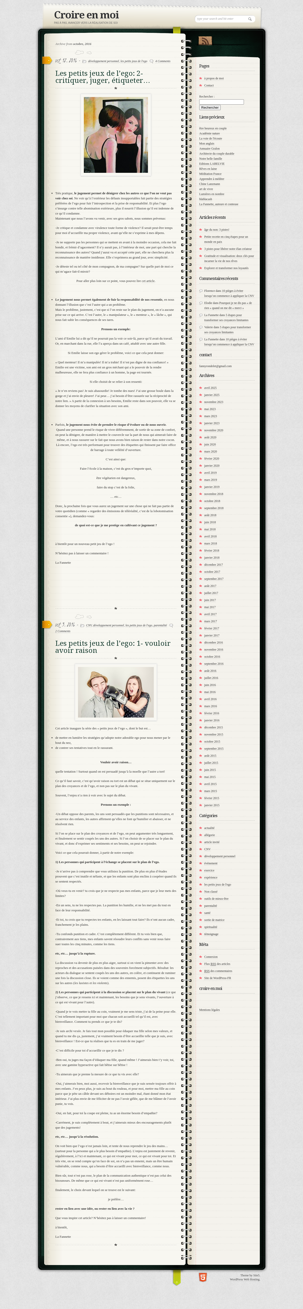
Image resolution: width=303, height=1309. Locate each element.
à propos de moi (214, 78)
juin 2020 (210, 444)
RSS (205, 39)
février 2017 (211, 628)
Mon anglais (206, 143)
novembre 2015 (213, 734)
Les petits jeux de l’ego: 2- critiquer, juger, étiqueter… (102, 77)
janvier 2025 (211, 395)
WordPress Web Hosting (245, 1279)
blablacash (205, 199)
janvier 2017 (211, 635)
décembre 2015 (213, 727)
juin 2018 (210, 522)
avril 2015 (210, 784)
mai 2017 (210, 607)
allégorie (209, 835)
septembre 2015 (213, 748)
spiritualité (210, 927)
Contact (209, 85)
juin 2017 (210, 600)
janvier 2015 (211, 805)
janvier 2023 (211, 423)
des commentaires (218, 971)
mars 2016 (210, 706)
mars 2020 (210, 451)
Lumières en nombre (211, 194)
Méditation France (210, 174)
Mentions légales (209, 1010)
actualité (209, 828)
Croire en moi (86, 15)
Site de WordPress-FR (217, 978)
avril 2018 (210, 536)
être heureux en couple (213, 128)
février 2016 (211, 713)
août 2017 (210, 586)
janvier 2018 (211, 557)
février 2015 (211, 798)
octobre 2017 (212, 572)
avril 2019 (210, 472)
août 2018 (210, 515)
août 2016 (210, 671)
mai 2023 (210, 409)
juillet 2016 (211, 678)
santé (207, 913)
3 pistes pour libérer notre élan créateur (228, 249)
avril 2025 (210, 388)
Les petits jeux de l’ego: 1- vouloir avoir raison (113, 647)
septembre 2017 (213, 579)
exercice (209, 870)
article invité (211, 842)
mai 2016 (210, 692)
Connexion (211, 957)
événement (210, 863)
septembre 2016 (213, 663)
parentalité (160, 625)
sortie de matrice (214, 920)
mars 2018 (210, 543)
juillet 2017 (211, 593)
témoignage (211, 934)
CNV (89, 625)
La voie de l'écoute (210, 138)
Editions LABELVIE (212, 163)
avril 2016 (210, 699)
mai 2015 (210, 777)
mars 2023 (210, 416)
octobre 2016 (212, 656)
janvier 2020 (211, 465)
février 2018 (211, 550)
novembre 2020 (213, 430)
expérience (210, 877)
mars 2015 (210, 791)
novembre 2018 (213, 494)
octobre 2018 (212, 501)
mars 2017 (210, 621)
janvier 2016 (211, 720)
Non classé (210, 891)
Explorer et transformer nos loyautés (226, 268)
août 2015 (210, 755)
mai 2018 (210, 529)
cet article (148, 281)
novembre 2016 (213, 649)
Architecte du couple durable (216, 153)
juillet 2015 (211, 763)
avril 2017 (210, 614)
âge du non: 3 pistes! (216, 229)
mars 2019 (210, 480)
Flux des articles (217, 964)
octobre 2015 (212, 741)
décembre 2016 (213, 642)
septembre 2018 (213, 508)
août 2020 (210, 437)
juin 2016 (210, 685)
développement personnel (103, 61)
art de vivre (206, 189)
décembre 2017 (213, 564)
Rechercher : (207, 96)
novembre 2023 (213, 402)
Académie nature (209, 133)
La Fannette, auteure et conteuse (218, 204)
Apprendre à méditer (211, 179)
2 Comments (62, 631)
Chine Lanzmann (209, 184)
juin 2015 (210, 770)
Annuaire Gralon (209, 148)
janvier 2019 (211, 487)
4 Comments (162, 61)
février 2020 (211, 458)
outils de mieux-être (216, 898)
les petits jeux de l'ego (133, 61)
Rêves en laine (208, 169)
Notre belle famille (210, 158)
